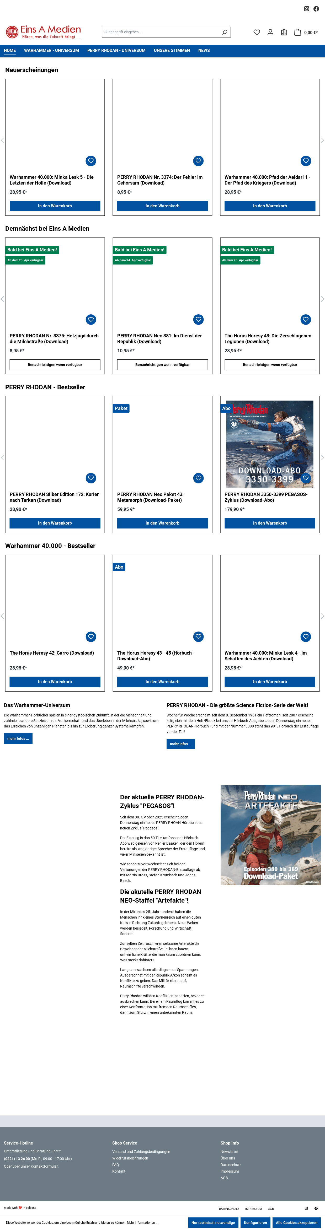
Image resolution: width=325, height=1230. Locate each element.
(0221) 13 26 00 (17, 1159)
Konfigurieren (255, 1223)
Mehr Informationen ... (142, 1222)
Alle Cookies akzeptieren (296, 1223)
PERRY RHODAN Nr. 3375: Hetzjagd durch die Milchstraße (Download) (54, 338)
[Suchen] (225, 32)
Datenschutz (231, 1165)
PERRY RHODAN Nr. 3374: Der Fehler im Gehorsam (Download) (160, 180)
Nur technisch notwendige (213, 1223)
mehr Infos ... (18, 738)
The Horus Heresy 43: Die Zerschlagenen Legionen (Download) (268, 338)
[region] (162, 140)
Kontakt (118, 1171)
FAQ (115, 1165)
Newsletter (229, 1152)
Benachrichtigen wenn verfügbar (55, 365)
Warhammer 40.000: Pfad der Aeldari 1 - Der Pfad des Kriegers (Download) (267, 180)
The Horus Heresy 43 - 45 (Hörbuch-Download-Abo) (155, 655)
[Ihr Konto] (270, 32)
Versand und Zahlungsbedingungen (141, 1152)
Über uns (228, 1158)
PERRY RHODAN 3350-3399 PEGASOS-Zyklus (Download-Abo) (266, 497)
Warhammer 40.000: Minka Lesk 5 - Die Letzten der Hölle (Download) (52, 180)
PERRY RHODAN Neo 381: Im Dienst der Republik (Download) (159, 338)
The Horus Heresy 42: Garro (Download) (52, 653)
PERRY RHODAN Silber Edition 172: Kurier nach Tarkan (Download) (54, 497)
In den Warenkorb (55, 205)
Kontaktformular (44, 1166)
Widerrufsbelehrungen (130, 1158)
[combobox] (160, 32)
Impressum (230, 1171)
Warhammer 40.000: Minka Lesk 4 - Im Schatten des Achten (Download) (266, 655)
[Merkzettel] (257, 32)
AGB (224, 1178)
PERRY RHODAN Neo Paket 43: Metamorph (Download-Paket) (150, 497)
